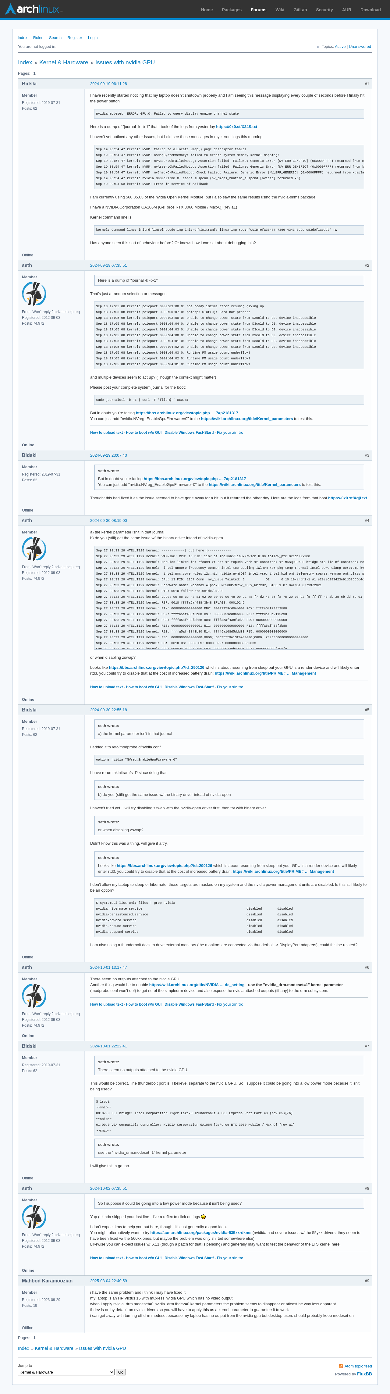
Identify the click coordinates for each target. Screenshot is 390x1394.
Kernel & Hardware (63, 62)
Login (93, 37)
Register (74, 37)
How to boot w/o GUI (143, 432)
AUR (346, 9)
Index (22, 37)
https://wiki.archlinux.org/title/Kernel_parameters (247, 418)
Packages (232, 9)
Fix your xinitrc (230, 432)
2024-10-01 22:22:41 (108, 1046)
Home (207, 9)
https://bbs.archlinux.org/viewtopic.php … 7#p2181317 (187, 413)
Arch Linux (33, 9)
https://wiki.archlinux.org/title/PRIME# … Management (265, 673)
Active (340, 46)
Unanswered (360, 46)
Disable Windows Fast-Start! (189, 432)
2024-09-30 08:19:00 (108, 520)
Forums (258, 9)
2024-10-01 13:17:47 (108, 967)
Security (324, 9)
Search (55, 37)
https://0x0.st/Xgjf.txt (347, 498)
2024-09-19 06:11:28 (108, 83)
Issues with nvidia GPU (125, 62)
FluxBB (364, 1373)
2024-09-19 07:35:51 (108, 265)
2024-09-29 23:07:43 (108, 455)
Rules (38, 37)
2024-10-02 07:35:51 (108, 1188)
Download (370, 9)
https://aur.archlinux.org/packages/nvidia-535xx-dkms (201, 1232)
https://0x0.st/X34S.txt (236, 126)
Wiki (280, 9)
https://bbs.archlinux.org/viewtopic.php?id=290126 (156, 667)
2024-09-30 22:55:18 (108, 710)
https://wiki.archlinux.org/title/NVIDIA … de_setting (197, 984)
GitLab (300, 9)
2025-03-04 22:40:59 (108, 1280)
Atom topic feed (358, 1366)
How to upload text (106, 432)
